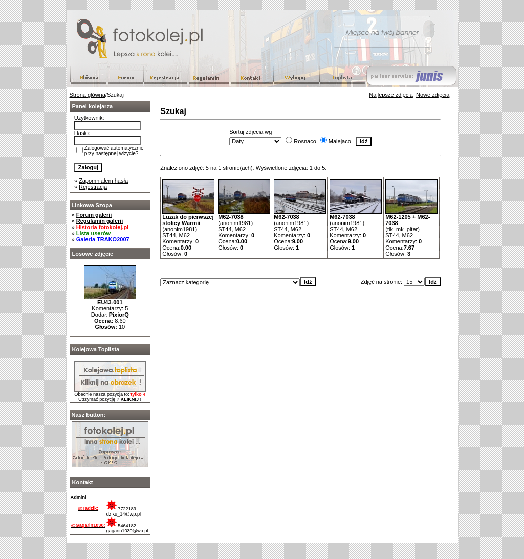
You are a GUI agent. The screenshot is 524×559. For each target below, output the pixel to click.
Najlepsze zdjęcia (391, 95)
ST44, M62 (176, 235)
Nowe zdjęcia (432, 95)
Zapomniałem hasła (103, 180)
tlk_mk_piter (402, 229)
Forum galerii (94, 215)
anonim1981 (179, 229)
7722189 (121, 508)
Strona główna (87, 95)
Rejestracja (93, 187)
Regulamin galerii (99, 221)
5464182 (121, 525)
